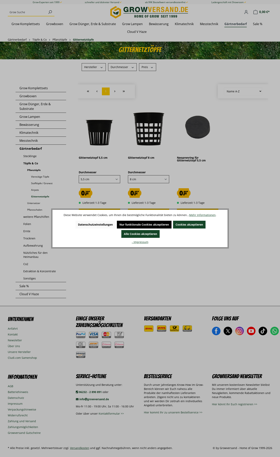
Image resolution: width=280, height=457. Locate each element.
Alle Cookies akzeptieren (140, 234)
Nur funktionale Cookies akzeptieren (144, 224)
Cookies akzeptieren (189, 224)
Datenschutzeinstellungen (95, 224)
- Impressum (140, 242)
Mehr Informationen (202, 215)
